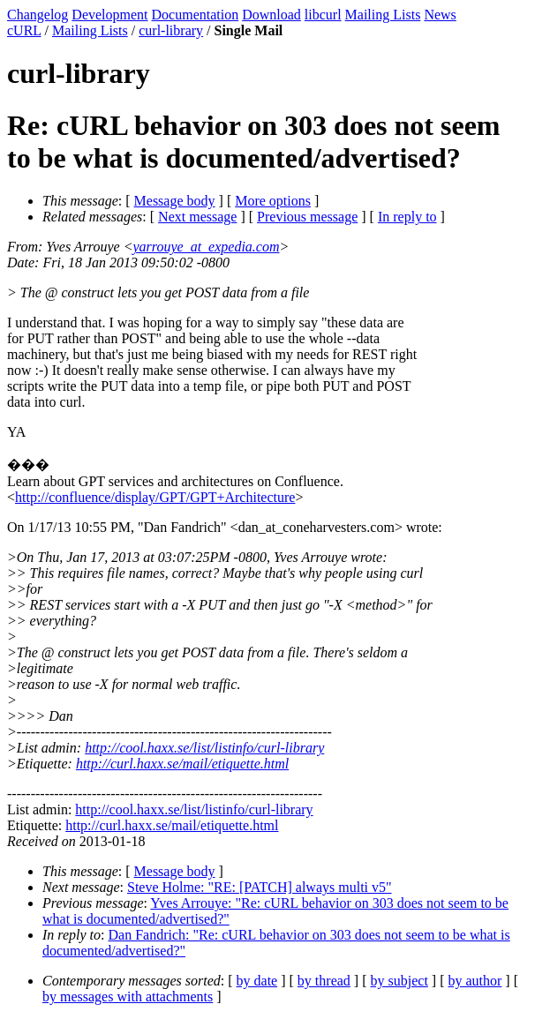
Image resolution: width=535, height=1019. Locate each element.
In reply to (407, 216)
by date (257, 980)
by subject (399, 980)
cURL (24, 30)
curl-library (171, 30)
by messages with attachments (127, 996)
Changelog (37, 14)
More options (273, 200)
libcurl (323, 14)
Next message (197, 216)
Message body (174, 200)
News (440, 14)
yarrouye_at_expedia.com (206, 246)
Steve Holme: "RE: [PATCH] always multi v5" (259, 887)
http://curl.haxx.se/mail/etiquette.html (182, 763)
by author (474, 980)
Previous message (307, 216)
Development (109, 14)
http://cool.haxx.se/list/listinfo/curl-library (204, 747)
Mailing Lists (383, 14)
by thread (324, 980)
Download (271, 14)
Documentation (195, 14)
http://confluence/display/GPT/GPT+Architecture (155, 497)
